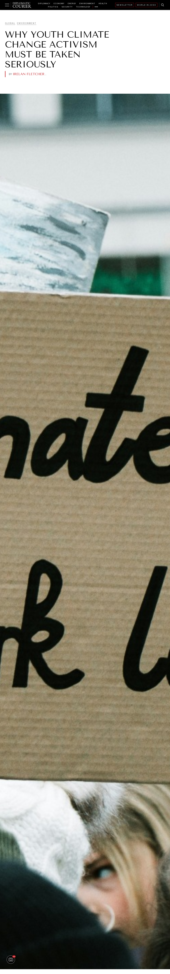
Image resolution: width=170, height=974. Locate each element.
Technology (83, 7)
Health (103, 3)
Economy (59, 3)
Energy (72, 3)
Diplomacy (44, 3)
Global (10, 23)
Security (67, 7)
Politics (53, 7)
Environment (87, 3)
